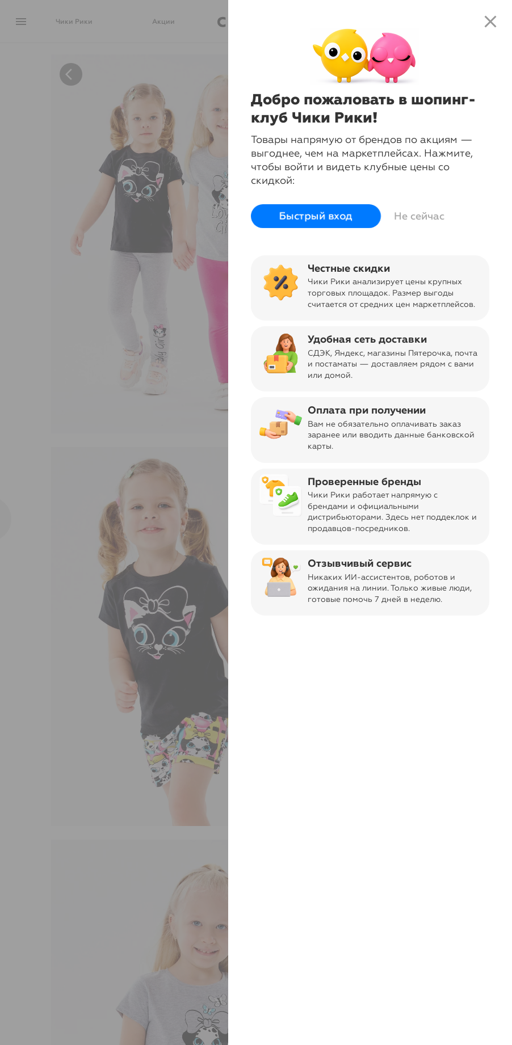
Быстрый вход (315, 216)
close (490, 21)
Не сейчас (419, 216)
